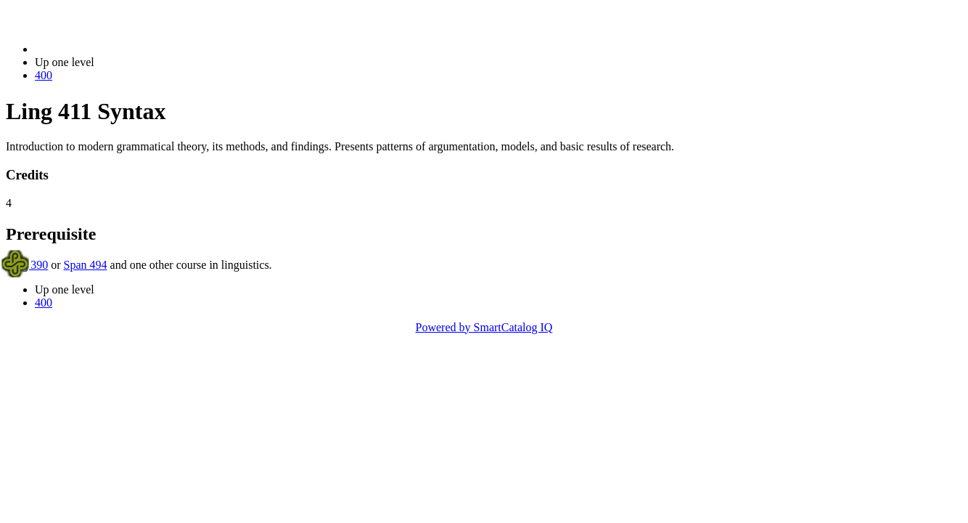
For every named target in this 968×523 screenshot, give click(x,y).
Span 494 (85, 265)
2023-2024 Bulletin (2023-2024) (110, 49)
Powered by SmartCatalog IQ (484, 327)
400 (43, 75)
